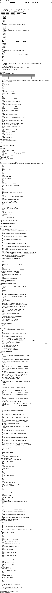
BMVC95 (3, 129)
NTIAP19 (3, 324)
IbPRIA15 (3, 415)
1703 (2, 431)
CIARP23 (3, 426)
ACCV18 (3, 35)
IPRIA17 (3, 495)
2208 (2, 293)
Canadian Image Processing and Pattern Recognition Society (10, 163)
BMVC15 (3, 93)
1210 (2, 516)
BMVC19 (3, 84)
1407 (2, 265)
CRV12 (3, 190)
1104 (2, 565)
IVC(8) (1, 158)
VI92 (2, 216)
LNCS (17, 24)
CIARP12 (3, 437)
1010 (17, 105)
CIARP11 (3, 438)
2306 (2, 165)
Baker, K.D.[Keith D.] (7, 156)
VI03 (2, 207)
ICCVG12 (3, 515)
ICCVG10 (3, 517)
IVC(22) (1, 220)
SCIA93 (3, 344)
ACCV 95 (16, 11)
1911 (2, 232)
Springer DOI (4, 16)
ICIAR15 (3, 390)
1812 (2, 177)
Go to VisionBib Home (3, 0)
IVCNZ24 (3, 461)
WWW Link (5, 82)
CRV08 (3, 197)
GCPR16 (3, 236)
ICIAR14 (3, 392)
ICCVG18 (3, 511)
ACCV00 (3, 66)
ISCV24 (3, 568)
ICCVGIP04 (3, 276)
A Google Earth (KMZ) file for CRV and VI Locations (36, 163)
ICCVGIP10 (3, 272)
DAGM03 (3, 254)
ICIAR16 (3, 389)
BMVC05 (3, 114)
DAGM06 (3, 252)
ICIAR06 (3, 403)
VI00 (2, 212)
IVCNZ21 (3, 466)
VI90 (2, 217)
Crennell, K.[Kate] (2, 156)
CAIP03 (3, 372)
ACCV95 (3, 68)
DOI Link (16, 99)
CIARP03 (3, 445)
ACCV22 (3, 24)
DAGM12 (3, 243)
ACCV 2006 (18, 12)
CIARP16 (3, 430)
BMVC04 (3, 115)
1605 (2, 540)
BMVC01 (3, 120)
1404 (2, 483)
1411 (2, 240)
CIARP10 (3, 440)
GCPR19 (3, 231)
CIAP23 (3, 286)
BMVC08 (3, 108)
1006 (2, 60)
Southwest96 (3, 555)
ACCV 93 (10, 11)
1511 (2, 238)
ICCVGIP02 (3, 278)
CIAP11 (3, 304)
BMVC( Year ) (3, 80)
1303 (2, 498)
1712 (2, 496)
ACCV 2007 (21, 12)
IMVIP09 (3, 452)
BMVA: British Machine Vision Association (8, 73)
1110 (2, 102)
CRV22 (3, 167)
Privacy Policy (8, 0)
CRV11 (3, 192)
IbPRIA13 (3, 417)
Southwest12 (3, 543)
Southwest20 (3, 534)
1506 (2, 332)
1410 (2, 96)
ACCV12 (3, 50)
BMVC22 (3, 82)
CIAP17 (3, 296)
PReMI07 (3, 529)
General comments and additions (4, 590)
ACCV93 (3, 69)
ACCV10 (3, 54)
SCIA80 (3, 350)
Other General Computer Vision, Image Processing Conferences (8, 588)
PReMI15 (3, 526)
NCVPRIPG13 (3, 264)
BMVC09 (3, 106)
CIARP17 (3, 428)
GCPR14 (3, 239)
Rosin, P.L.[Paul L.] (2, 139)
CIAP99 (3, 313)
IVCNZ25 (3, 459)
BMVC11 (3, 101)
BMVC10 (3, 104)
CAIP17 (3, 359)
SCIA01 (3, 341)
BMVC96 (3, 128)
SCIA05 (3, 339)
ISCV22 (3, 570)
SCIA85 (3, 347)
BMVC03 (3, 117)
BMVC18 (3, 86)
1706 (2, 388)
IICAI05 (3, 282)
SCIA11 (3, 336)
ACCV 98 (24, 11)
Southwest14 (3, 541)
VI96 (2, 214)
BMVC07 (3, 110)
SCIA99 (3, 342)
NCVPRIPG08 (3, 269)
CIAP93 (3, 317)
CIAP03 (3, 310)
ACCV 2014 (12, 13)
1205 (2, 267)
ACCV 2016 (18, 13)
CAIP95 (3, 375)
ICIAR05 (3, 405)
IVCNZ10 (3, 485)
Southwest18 (3, 537)
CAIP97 (3, 374)
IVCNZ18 (3, 473)
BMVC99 (3, 123)
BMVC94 (3, 131)
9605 (10, 214)
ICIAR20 (3, 381)
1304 (2, 53)
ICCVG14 (3, 514)
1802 (2, 429)
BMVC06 (3, 112)
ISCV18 (3, 575)
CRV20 (3, 171)
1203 (2, 486)
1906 (2, 40)
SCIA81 (3, 349)
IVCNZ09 (3, 487)
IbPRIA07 (3, 421)
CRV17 (3, 178)
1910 (2, 413)
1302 (2, 449)
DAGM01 (3, 256)
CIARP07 (3, 444)
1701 (2, 478)
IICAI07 (3, 281)
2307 (2, 409)
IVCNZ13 (3, 482)
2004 (2, 471)
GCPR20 (3, 230)
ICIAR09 (3, 401)
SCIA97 (3, 343)
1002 (2, 453)
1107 (2, 193)
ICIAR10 (3, 399)
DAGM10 (3, 246)
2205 (2, 291)
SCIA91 (3, 345)
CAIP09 (3, 368)
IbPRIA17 (3, 414)
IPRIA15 (3, 497)
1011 (2, 441)
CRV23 (3, 164)
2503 (2, 462)
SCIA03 (3, 340)
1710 (2, 578)
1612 (2, 181)
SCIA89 (3, 346)
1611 (2, 237)
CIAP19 (3, 294)
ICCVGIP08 (3, 274)
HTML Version (6, 86)
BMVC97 (3, 126)
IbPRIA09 (3, 420)
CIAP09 (3, 306)
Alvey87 (3, 153)
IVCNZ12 (3, 484)
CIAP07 (3, 308)
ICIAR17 (3, 387)
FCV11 (3, 564)
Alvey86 (3, 155)
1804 (2, 179)
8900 (4, 151)
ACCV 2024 (12, 14)
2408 (2, 569)
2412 (2, 23)
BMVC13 (3, 98)
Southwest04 (3, 549)
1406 (2, 186)
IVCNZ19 (3, 470)
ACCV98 (3, 67)
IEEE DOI (16, 164)
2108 (2, 170)
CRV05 (3, 202)
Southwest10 (3, 544)
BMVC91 (3, 135)
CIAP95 (3, 316)
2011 (2, 573)
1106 (2, 419)
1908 (2, 174)
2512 (2, 460)
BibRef (16, 24)
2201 (2, 493)
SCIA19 (3, 329)
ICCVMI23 (3, 521)
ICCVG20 (3, 509)
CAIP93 (3, 376)
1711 (2, 235)
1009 (9, 247)
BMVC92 (3, 134)
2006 (2, 85)
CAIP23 (3, 353)
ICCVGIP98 (3, 279)
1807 (2, 386)
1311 (2, 242)
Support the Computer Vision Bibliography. (12, 591)
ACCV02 (3, 65)
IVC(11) (1, 145)
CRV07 (3, 199)
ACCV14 (3, 45)
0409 (1, 141)
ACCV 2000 (3, 12)
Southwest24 (3, 532)
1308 (2, 188)
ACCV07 (3, 61)
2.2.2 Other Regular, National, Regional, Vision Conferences (26, 3)
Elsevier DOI (12, 145)
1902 (2, 476)
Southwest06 (3, 547)
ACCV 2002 (7, 12)
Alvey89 (3, 150)
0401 (1, 146)
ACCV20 (3, 30)
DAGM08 (3, 249)
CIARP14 (3, 433)
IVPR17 (3, 260)
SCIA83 (3, 348)
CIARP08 (3, 443)
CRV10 (3, 194)
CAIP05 (3, 370)
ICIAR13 (3, 394)
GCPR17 (3, 234)
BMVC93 (3, 132)
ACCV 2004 (12, 12)
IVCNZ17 (3, 475)
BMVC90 (3, 137)
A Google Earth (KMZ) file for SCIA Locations (6, 328)
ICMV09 (3, 501)
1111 (2, 439)
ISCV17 (3, 577)
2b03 (2, 533)
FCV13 (3, 562)
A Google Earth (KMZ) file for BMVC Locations (6, 79)
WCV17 (3, 584)
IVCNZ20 (3, 468)
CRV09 (3, 196)
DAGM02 (3, 255)
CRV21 (3, 169)
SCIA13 (3, 334)
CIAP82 (3, 321)
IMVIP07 (3, 456)
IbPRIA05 (3, 422)
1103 (2, 57)
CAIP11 (3, 366)
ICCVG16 (3, 512)
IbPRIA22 (3, 410)
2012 (2, 469)
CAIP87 (3, 378)
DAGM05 (3, 253)
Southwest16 (3, 539)
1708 (2, 360)
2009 (2, 510)
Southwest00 (3, 552)
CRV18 (3, 176)
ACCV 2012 (7, 13)
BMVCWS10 (14, 105)
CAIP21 (3, 355)
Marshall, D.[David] (7, 139)
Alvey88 (3, 152)
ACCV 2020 (3, 14)
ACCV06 (3, 63)
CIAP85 (3, 320)
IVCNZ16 (3, 477)
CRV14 (3, 185)
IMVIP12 (3, 448)
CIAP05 (3, 309)
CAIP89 (3, 377)
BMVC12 (3, 99)
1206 (2, 397)
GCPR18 (3, 233)
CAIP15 (3, 361)
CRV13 (3, 187)
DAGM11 (3, 244)
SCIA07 (3, 338)
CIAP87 (3, 319)
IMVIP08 (3, 454)
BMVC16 (3, 91)
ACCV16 (3, 41)
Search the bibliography (3, 591)
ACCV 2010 (3, 13)
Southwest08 (3, 546)
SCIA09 (3, 337)
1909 (2, 295)
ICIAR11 (3, 398)
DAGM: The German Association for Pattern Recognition (10, 229)
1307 (2, 395)
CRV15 (3, 183)
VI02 (2, 208)
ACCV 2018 (24, 13)
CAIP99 (3, 373)
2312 (2, 288)
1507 (2, 391)
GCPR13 (3, 241)
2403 (2, 464)
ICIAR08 (3, 402)
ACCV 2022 (7, 14)
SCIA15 (3, 333)
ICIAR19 (3, 383)
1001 (2, 442)
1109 (2, 245)
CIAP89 (3, 318)
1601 (2, 94)
